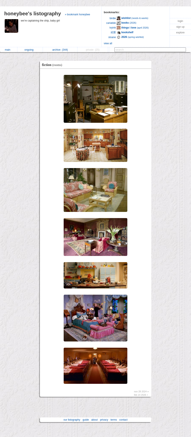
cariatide (111, 22)
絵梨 (113, 32)
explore (180, 32)
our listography (71, 419)
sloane (112, 37)
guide (86, 419)
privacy (104, 419)
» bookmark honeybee (77, 14)
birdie (113, 18)
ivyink (113, 27)
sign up (180, 26)
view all (108, 43)
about (94, 419)
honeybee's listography (32, 13)
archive (60, 49)
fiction (53, 65)
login (180, 21)
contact (123, 419)
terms (114, 419)
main (9, 49)
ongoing (30, 49)
